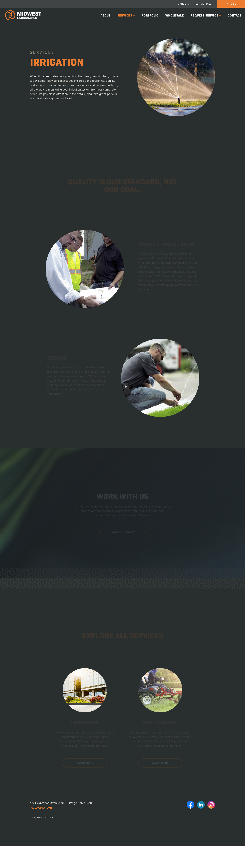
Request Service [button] (204, 15)
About (106, 15)
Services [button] (124, 15)
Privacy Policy (36, 818)
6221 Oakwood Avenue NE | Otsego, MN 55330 (61, 803)
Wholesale (174, 15)
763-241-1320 (41, 808)
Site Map (49, 818)
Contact (235, 15)
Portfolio (150, 15)
